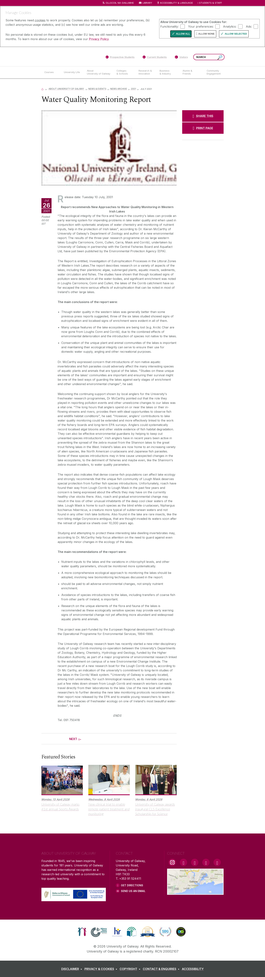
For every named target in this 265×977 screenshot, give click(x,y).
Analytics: (229, 26)
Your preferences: (201, 26)
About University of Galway (66, 88)
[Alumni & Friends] (192, 72)
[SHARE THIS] (203, 116)
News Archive (118, 88)
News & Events (97, 88)
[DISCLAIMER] (72, 969)
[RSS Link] (217, 862)
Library (147, 2)
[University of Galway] (68, 56)
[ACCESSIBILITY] (193, 969)
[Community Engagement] (214, 72)
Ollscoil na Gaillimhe (120, 2)
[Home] (42, 88)
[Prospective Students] (120, 58)
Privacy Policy (99, 39)
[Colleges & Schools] (125, 72)
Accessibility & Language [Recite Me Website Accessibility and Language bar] (175, 3)
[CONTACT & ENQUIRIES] (162, 969)
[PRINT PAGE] (203, 128)
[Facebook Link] (183, 862)
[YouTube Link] (194, 862)
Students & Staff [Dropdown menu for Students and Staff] (210, 2)
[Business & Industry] (168, 72)
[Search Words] (209, 57)
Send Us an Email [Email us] (133, 891)
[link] (82, 931)
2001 (133, 88)
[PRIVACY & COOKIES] (101, 969)
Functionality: (169, 26)
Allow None (206, 33)
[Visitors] (181, 58)
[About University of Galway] (99, 72)
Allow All (183, 33)
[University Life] (72, 72)
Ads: (249, 26)
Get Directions (132, 885)
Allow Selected (236, 33)
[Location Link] (195, 892)
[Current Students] (154, 58)
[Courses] (51, 72)
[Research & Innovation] (146, 72)
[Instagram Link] (172, 862)
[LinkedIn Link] (206, 862)
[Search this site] (220, 57)
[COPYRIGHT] (131, 969)
